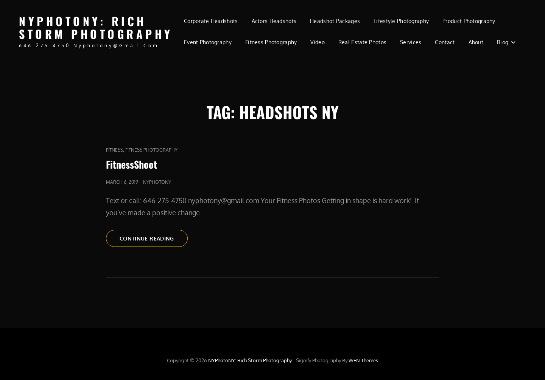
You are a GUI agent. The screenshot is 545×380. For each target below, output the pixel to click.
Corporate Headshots (211, 21)
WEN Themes (363, 360)
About (476, 42)
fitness (114, 150)
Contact (445, 42)
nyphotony (157, 182)
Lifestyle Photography (401, 21)
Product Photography (468, 21)
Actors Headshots (274, 21)
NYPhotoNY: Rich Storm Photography (96, 27)
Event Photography (208, 42)
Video (317, 42)
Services (410, 42)
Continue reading (154, 238)
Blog (502, 42)
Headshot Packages (335, 21)
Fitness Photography (271, 42)
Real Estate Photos (362, 42)
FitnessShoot (131, 164)
